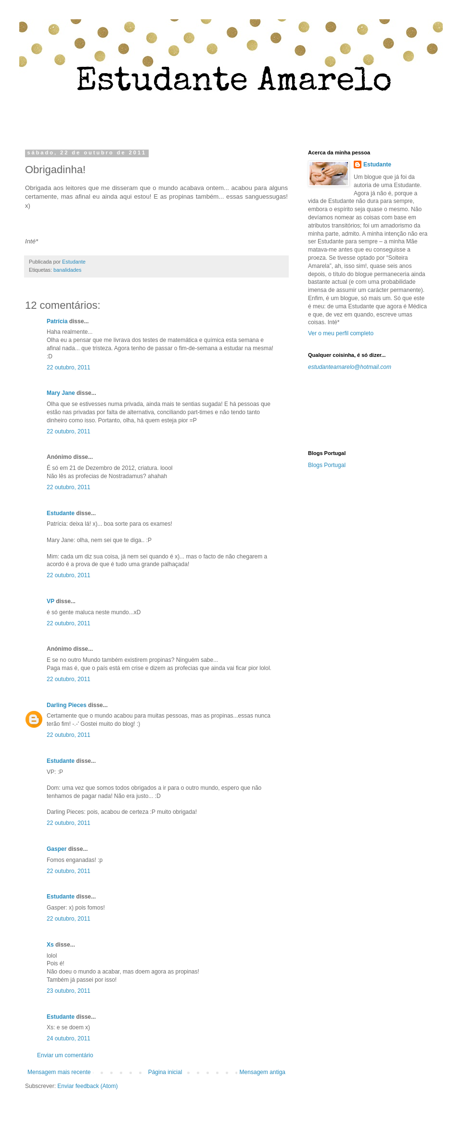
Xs (50, 944)
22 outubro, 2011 (68, 367)
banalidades (67, 270)
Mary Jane (61, 393)
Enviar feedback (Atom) (87, 1086)
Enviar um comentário (65, 1055)
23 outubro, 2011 (68, 990)
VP (50, 601)
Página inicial (165, 1072)
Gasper (56, 849)
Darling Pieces (67, 705)
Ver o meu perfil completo (340, 333)
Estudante (61, 513)
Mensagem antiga (262, 1072)
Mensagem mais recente (58, 1072)
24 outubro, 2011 (68, 1038)
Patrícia (57, 321)
